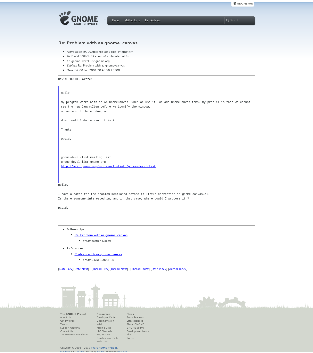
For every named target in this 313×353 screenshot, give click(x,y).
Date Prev (65, 269)
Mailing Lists (132, 20)
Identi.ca (131, 334)
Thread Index (140, 269)
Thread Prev (100, 269)
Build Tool (102, 341)
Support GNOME (70, 327)
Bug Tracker (103, 334)
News (130, 314)
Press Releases (134, 317)
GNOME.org (245, 3)
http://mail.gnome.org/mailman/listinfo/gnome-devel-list (108, 166)
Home (116, 20)
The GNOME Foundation (74, 334)
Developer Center (106, 317)
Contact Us (66, 331)
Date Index (159, 269)
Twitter (130, 338)
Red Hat (100, 351)
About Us (65, 317)
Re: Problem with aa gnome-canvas (101, 235)
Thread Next (118, 269)
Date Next (81, 269)
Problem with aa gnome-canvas (98, 254)
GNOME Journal (135, 327)
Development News (137, 331)
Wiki (99, 324)
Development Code (107, 338)
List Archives (152, 20)
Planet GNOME (135, 324)
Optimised (65, 351)
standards (79, 351)
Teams (64, 324)
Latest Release (134, 320)
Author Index (177, 269)
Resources (103, 314)
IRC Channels (104, 331)
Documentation (105, 320)
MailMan (122, 351)
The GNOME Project (73, 314)
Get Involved (67, 320)
